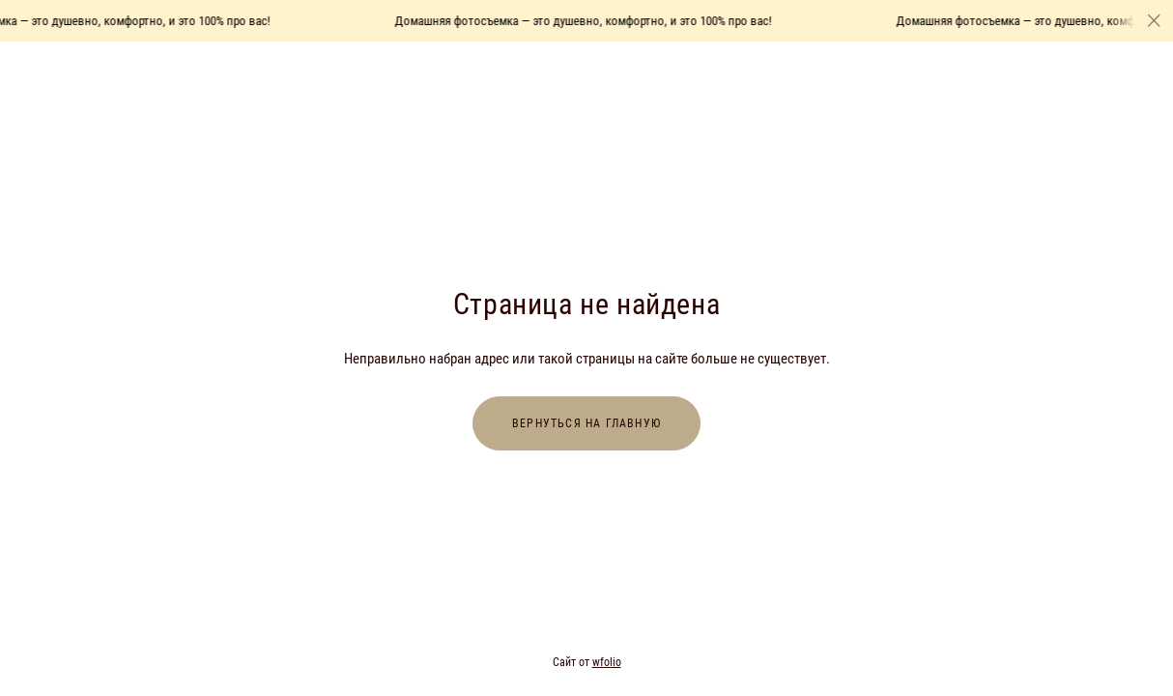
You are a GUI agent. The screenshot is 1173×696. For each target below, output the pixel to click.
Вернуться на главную (586, 423)
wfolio (606, 662)
